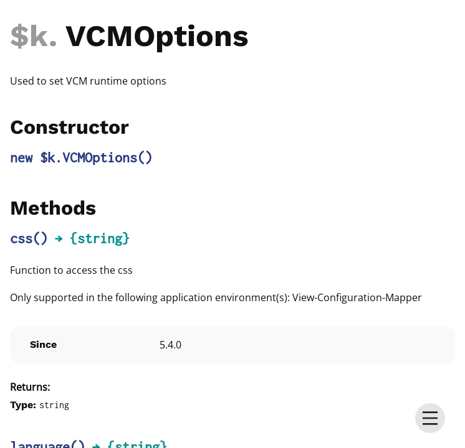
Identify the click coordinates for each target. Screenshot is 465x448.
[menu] (430, 418)
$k (29, 36)
